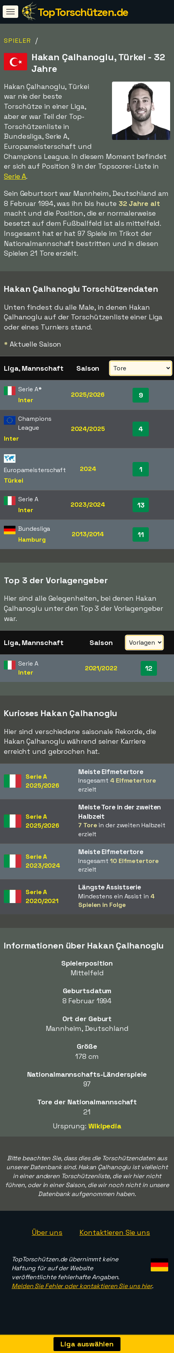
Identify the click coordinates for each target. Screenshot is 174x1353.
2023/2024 (88, 504)
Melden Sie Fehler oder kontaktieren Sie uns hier (82, 1286)
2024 (88, 469)
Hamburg (31, 539)
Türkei (13, 480)
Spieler (17, 41)
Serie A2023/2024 (43, 861)
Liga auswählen (87, 1343)
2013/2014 (88, 534)
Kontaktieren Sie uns (114, 1232)
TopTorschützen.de (83, 12)
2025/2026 (88, 395)
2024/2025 (88, 429)
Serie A (15, 176)
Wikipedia (104, 1125)
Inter (25, 400)
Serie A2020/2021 (42, 896)
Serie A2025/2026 (42, 781)
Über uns (47, 1232)
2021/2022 (101, 668)
